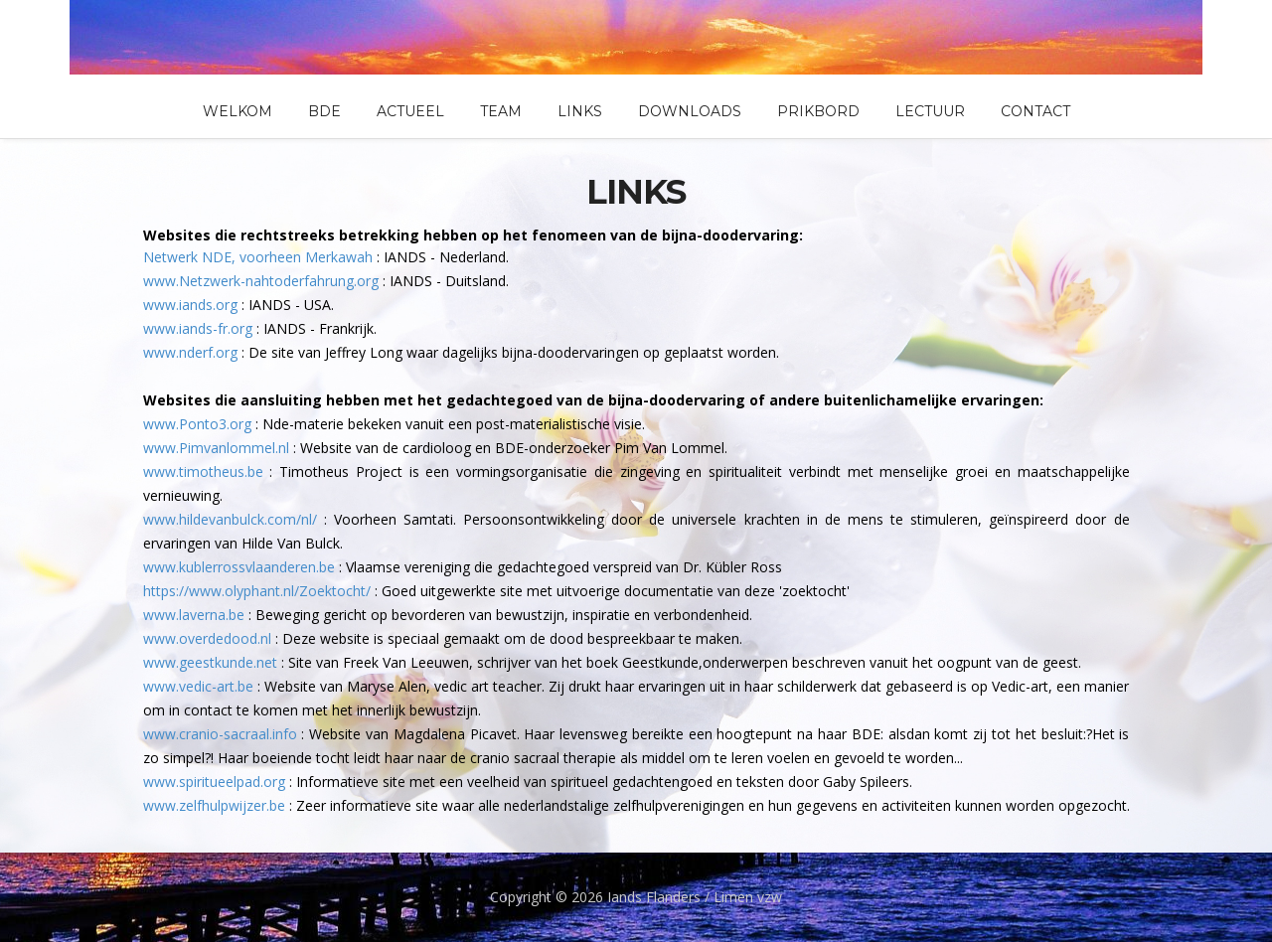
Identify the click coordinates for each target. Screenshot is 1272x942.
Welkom (237, 111)
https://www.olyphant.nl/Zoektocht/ (257, 590)
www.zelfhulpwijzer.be (214, 805)
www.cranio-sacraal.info (220, 733)
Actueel (410, 111)
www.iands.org (190, 304)
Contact (1035, 111)
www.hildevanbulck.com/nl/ (230, 519)
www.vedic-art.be (198, 686)
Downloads (689, 111)
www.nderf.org (190, 352)
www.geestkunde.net (210, 662)
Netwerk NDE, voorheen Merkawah (258, 256)
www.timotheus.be (203, 471)
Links (579, 111)
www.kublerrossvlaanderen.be (239, 566)
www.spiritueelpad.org (214, 781)
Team (501, 111)
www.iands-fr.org (197, 328)
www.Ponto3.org (197, 423)
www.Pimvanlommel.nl (216, 447)
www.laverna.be (193, 614)
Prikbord (818, 111)
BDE (324, 111)
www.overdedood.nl (207, 638)
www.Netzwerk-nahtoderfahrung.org (261, 280)
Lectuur (930, 111)
